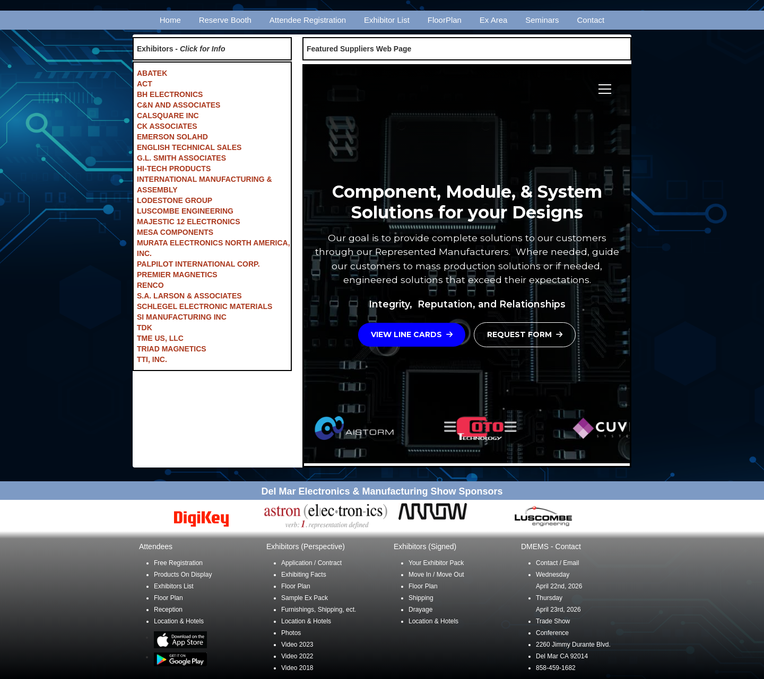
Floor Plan (168, 598)
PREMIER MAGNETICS (177, 274)
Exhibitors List (174, 586)
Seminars (542, 19)
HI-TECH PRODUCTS (174, 168)
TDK (144, 327)
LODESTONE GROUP (174, 200)
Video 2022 (297, 656)
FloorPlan (445, 19)
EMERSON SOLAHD (172, 137)
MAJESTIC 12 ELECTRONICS (188, 221)
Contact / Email (557, 563)
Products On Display (183, 574)
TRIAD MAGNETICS (171, 349)
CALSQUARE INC (168, 115)
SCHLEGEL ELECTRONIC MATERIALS (204, 306)
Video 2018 (297, 668)
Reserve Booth (225, 19)
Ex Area (494, 19)
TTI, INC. (152, 359)
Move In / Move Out (436, 574)
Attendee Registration (308, 19)
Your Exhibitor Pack (436, 563)
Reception (168, 609)
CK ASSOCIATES (167, 126)
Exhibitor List (387, 19)
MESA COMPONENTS (175, 232)
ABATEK (152, 73)
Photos (291, 633)
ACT (144, 84)
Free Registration (178, 563)
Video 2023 (297, 644)
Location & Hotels (179, 621)
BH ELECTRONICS (170, 94)
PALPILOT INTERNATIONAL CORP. (198, 264)
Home (170, 19)
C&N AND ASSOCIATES (178, 105)
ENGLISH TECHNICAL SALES (189, 147)
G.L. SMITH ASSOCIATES (181, 158)
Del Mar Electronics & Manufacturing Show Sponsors (381, 491)
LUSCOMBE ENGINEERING (185, 211)
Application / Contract (311, 563)
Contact (591, 19)
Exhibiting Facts (303, 574)
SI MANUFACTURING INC (182, 317)
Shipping (421, 598)
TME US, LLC (160, 338)
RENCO (150, 285)
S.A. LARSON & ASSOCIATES (189, 296)
